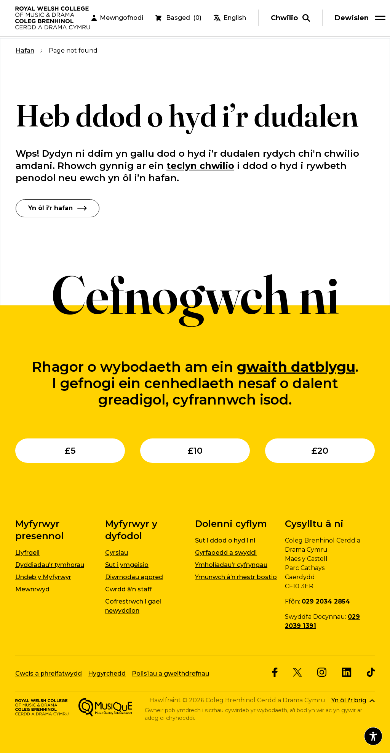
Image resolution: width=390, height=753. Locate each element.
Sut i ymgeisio (127, 564)
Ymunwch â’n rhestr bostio (236, 577)
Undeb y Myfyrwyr (43, 577)
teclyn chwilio (200, 165)
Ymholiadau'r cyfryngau (231, 564)
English (230, 18)
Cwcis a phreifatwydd (48, 673)
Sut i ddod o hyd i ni (225, 540)
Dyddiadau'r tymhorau (49, 564)
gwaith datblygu (296, 366)
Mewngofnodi (117, 18)
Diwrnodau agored (134, 577)
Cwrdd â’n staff (128, 589)
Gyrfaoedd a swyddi (226, 552)
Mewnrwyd (32, 589)
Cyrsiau (116, 552)
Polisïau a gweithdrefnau (170, 673)
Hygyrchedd (107, 673)
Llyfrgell (27, 552)
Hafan (25, 50)
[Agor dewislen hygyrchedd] (373, 736)
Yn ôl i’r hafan (57, 208)
